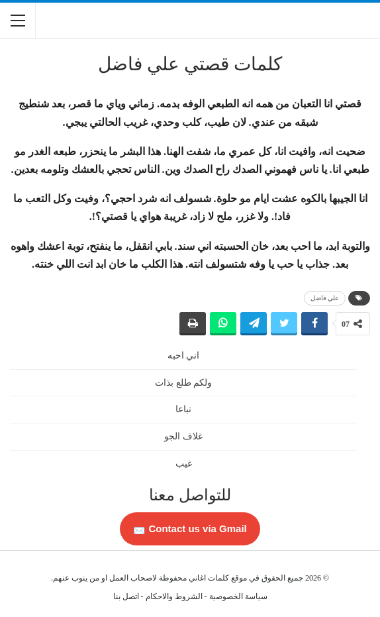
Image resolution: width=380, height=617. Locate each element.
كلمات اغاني (209, 578)
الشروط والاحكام (174, 596)
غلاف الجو (183, 436)
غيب (183, 464)
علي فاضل (325, 298)
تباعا (183, 409)
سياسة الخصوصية (238, 596)
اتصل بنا (126, 596)
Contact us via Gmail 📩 (190, 528)
